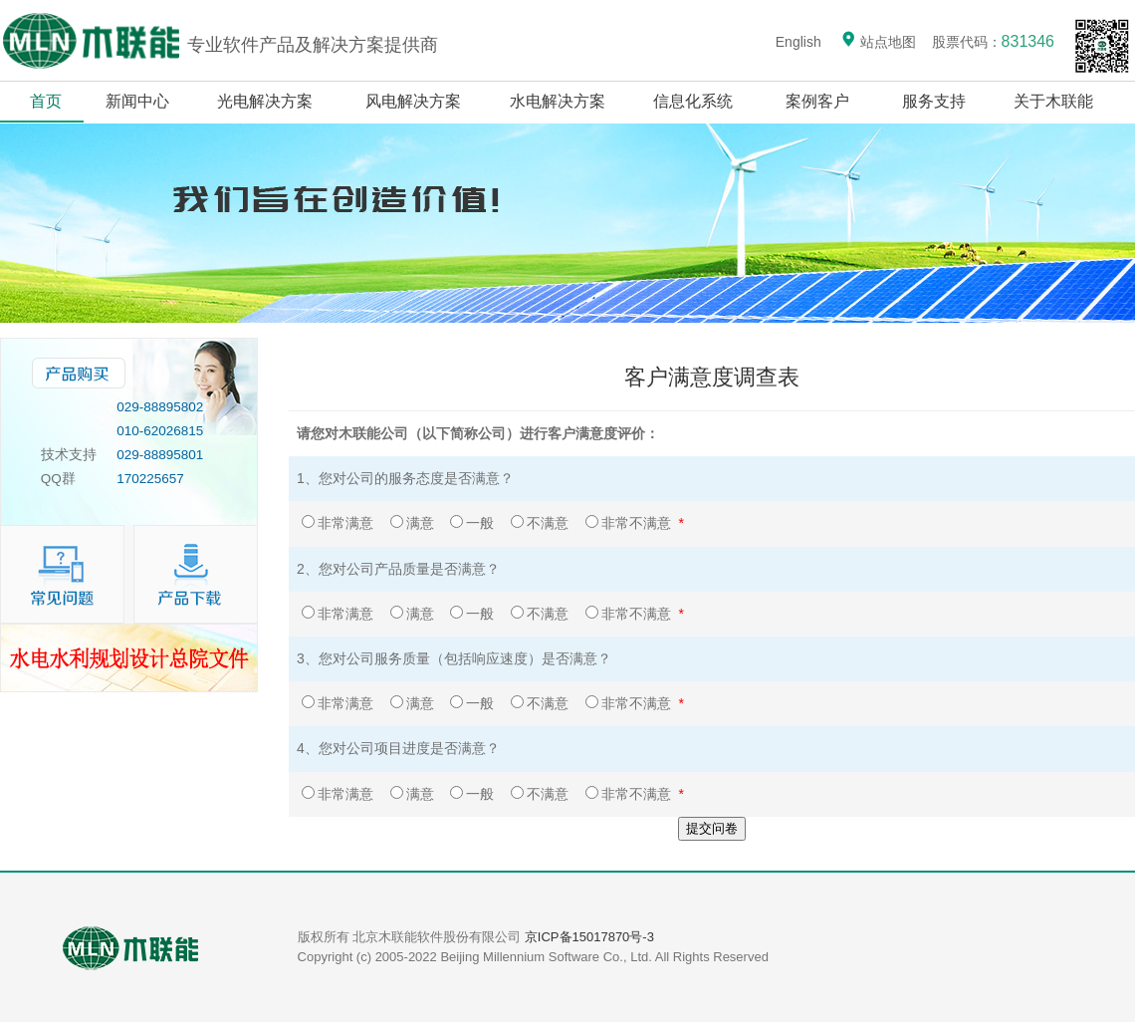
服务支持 (934, 101)
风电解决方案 (413, 101)
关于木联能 (1055, 101)
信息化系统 (693, 101)
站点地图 (878, 42)
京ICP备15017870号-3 (589, 936)
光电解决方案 (265, 101)
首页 (46, 101)
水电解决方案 (557, 101)
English (798, 42)
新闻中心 (137, 101)
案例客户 (818, 101)
